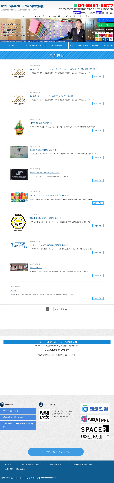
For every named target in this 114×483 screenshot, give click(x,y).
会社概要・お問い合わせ (15, 469)
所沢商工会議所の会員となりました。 (45, 173)
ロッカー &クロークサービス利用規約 (18, 425)
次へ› (56, 309)
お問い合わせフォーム (58, 452)
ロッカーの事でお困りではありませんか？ (22, 7)
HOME (11, 46)
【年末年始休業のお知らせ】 (41, 123)
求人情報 (13, 291)
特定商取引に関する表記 (13, 417)
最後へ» (64, 309)
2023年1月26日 (36, 268)
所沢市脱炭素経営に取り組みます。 (44, 150)
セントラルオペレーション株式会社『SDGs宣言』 (50, 195)
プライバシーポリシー (12, 411)
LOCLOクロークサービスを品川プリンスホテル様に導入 (52, 96)
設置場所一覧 (57, 46)
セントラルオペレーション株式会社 (25, 478)
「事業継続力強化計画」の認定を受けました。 (46, 218)
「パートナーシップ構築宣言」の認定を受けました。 (51, 245)
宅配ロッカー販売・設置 (80, 46)
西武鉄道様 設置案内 (34, 46)
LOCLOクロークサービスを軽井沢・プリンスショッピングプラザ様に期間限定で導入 (63, 69)
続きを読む (97, 77)
